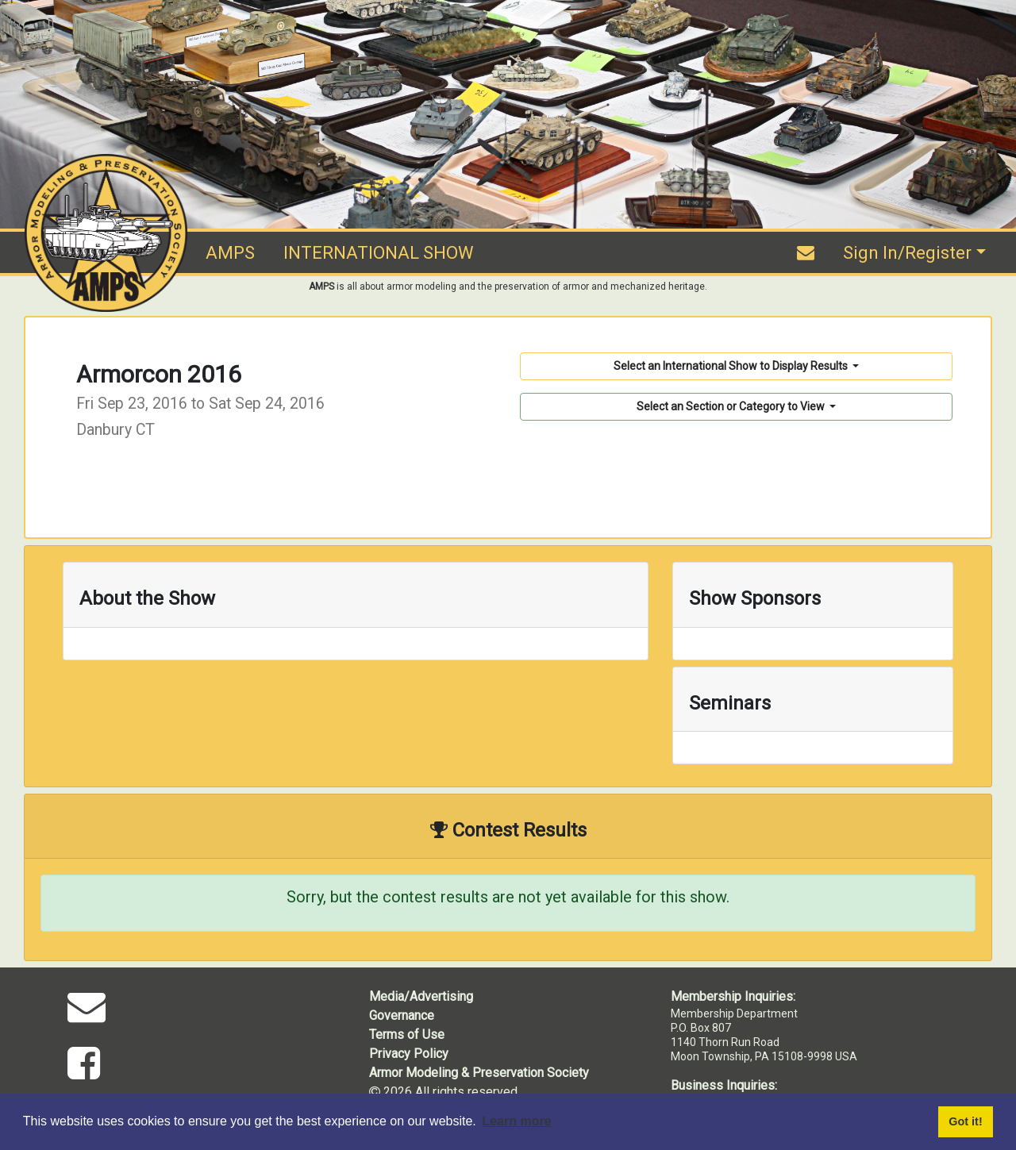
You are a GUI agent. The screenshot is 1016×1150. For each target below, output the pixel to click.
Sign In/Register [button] (907, 253)
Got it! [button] (965, 1121)
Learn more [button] (516, 1121)
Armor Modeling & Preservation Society (479, 1072)
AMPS (230, 253)
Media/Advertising (421, 996)
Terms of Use (406, 1034)
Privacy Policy (408, 1053)
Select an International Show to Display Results (732, 366)
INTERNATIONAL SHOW (378, 253)
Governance (401, 1015)
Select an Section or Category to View (732, 406)
